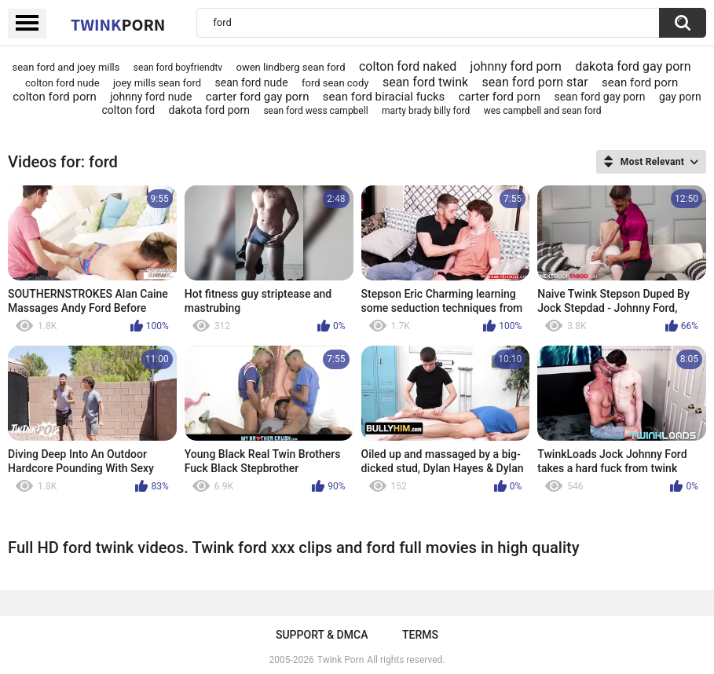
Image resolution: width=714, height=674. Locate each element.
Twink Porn (340, 659)
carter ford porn (499, 97)
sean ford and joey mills (66, 67)
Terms (420, 634)
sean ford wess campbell (315, 110)
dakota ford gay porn (632, 66)
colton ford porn (55, 97)
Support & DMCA (322, 634)
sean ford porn (640, 82)
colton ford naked (407, 66)
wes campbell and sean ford (543, 110)
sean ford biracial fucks (384, 97)
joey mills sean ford (157, 83)
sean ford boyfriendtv (178, 67)
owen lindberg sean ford (291, 67)
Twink (118, 24)
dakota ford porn (209, 110)
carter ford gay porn (257, 97)
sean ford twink (425, 82)
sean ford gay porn (599, 96)
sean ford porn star (535, 82)
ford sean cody (335, 83)
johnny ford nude (151, 96)
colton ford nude (62, 83)
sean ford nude (251, 82)
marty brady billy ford (426, 110)
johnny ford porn (516, 66)
